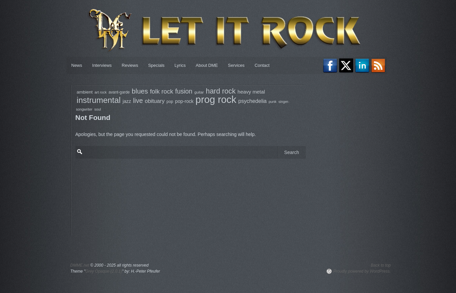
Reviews (130, 65)
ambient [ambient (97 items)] (85, 92)
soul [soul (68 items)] (97, 109)
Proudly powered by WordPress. (362, 271)
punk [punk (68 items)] (272, 102)
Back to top (381, 265)
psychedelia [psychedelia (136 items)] (252, 101)
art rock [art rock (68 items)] (100, 92)
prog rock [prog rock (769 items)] (216, 99)
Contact (262, 65)
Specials (156, 65)
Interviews (102, 65)
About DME (207, 65)
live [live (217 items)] (138, 100)
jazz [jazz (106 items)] (127, 101)
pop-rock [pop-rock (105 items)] (184, 101)
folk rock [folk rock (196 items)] (161, 91)
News (76, 65)
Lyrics (180, 65)
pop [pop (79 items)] (170, 101)
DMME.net (79, 265)
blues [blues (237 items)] (140, 91)
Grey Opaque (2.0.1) (103, 271)
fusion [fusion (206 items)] (183, 91)
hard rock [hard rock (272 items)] (220, 91)
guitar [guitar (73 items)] (199, 92)
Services (236, 65)
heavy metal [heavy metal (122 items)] (251, 92)
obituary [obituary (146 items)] (155, 101)
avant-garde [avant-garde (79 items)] (119, 92)
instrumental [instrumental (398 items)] (99, 100)
